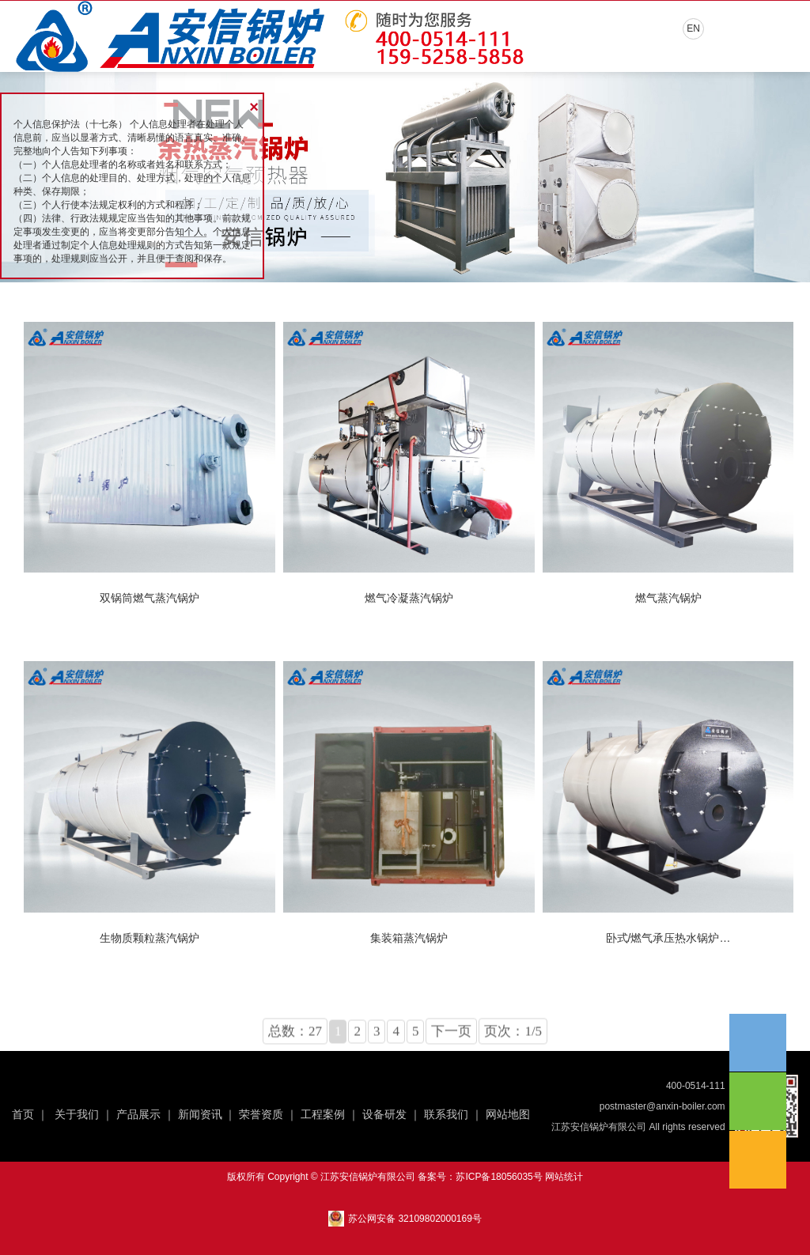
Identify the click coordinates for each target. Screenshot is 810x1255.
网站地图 (508, 1114)
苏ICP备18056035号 (499, 1176)
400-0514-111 (695, 1085)
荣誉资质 (261, 1114)
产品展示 (138, 1114)
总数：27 (295, 1058)
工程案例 (323, 1114)
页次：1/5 (513, 1058)
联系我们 (446, 1114)
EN (693, 28)
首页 (23, 1114)
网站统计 (564, 1176)
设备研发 (384, 1114)
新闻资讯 (200, 1114)
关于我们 (77, 1114)
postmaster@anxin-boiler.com (662, 1106)
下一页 (451, 1058)
